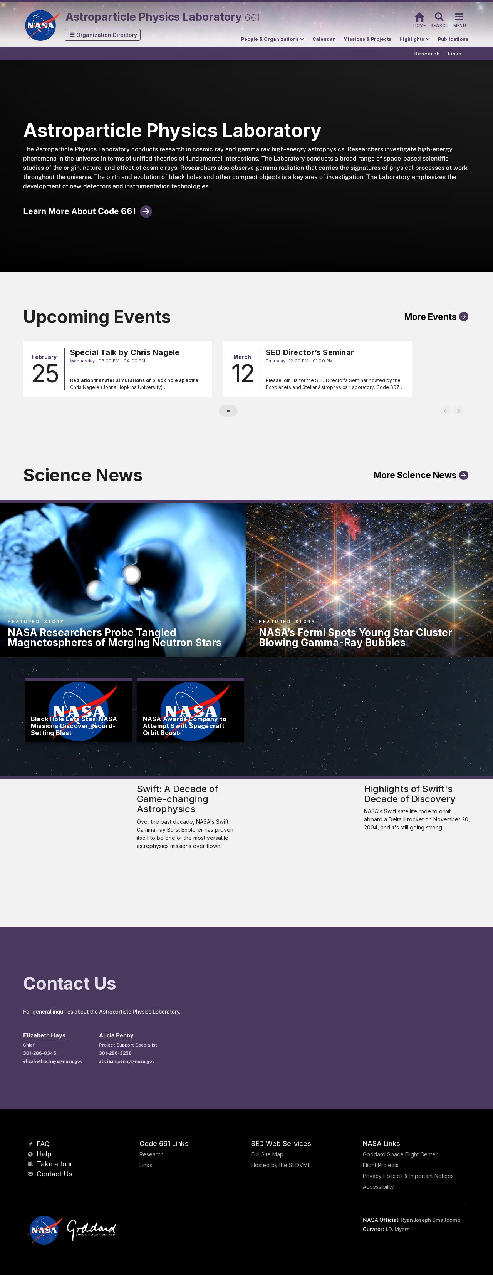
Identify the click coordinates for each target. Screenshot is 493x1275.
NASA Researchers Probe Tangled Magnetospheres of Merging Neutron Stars (114, 637)
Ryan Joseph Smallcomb (430, 1220)
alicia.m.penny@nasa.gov (126, 1061)
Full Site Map (267, 1154)
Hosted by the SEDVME (281, 1165)
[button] (103, 35)
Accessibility (378, 1186)
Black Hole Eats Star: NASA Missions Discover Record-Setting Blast (74, 725)
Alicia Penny (116, 1035)
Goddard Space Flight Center (400, 1154)
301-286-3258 (115, 1053)
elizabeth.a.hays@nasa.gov (52, 1061)
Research (151, 1154)
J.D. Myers (397, 1229)
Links (145, 1165)
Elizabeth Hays (44, 1035)
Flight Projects (381, 1165)
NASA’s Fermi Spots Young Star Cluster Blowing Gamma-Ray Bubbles (355, 637)
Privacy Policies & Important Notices (408, 1176)
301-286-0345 (39, 1053)
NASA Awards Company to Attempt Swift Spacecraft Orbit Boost (184, 725)
